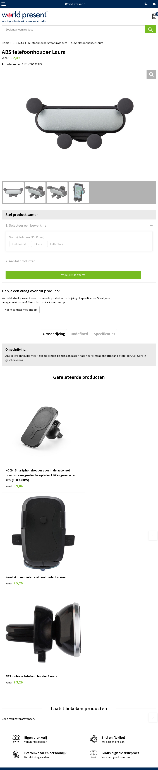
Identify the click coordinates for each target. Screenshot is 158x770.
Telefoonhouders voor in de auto (47, 43)
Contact (7, 729)
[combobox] (73, 29)
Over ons (86, 674)
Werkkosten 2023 (91, 679)
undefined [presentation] (79, 333)
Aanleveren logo (91, 701)
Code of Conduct (91, 684)
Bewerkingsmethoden (94, 695)
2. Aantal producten (20, 261)
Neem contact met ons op (21, 309)
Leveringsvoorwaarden (95, 690)
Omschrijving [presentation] (54, 333)
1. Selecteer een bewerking (26, 225)
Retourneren (10, 740)
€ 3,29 (14, 573)
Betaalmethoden (12, 734)
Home (5, 43)
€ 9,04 (14, 480)
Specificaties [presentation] (104, 333)
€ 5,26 (91, 470)
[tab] (54, 333)
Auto (21, 43)
